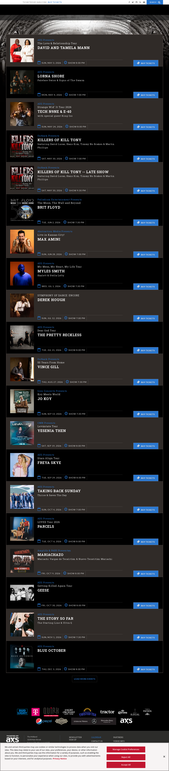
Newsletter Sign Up (75, 738)
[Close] (164, 756)
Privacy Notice (60, 758)
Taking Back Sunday (59, 491)
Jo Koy (45, 399)
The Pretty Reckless (60, 335)
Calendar (96, 737)
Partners (118, 737)
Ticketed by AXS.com (85, 21)
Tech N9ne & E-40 (54, 112)
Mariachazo (51, 555)
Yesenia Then (52, 431)
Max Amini (49, 239)
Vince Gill (48, 367)
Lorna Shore (51, 76)
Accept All (126, 764)
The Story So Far (55, 619)
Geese (43, 590)
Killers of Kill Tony (59, 140)
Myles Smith (51, 271)
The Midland (18, 10)
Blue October (52, 650)
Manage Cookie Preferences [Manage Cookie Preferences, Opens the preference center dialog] (126, 749)
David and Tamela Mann (64, 48)
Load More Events (84, 679)
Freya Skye (49, 463)
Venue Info (118, 741)
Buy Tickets (55, 2)
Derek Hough (51, 299)
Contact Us (97, 741)
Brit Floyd (49, 207)
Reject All (125, 757)
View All (158, 21)
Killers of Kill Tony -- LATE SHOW (73, 172)
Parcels (46, 526)
